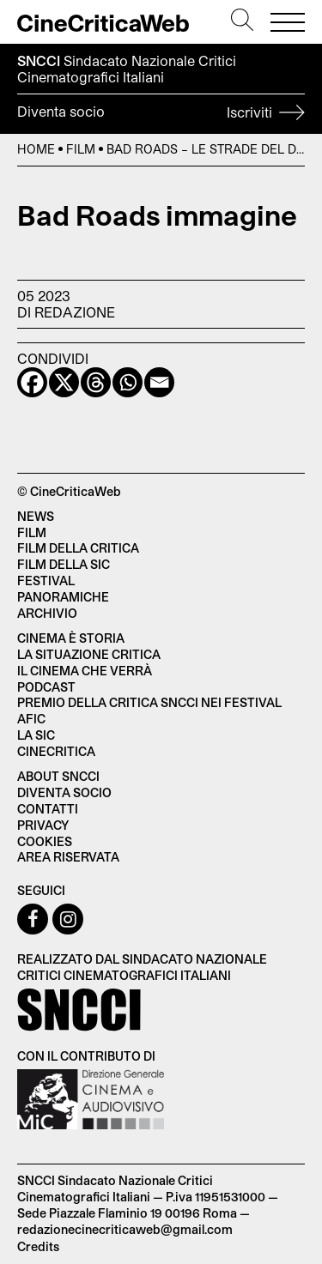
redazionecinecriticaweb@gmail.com (125, 1229)
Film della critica (78, 548)
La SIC (36, 735)
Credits (38, 1246)
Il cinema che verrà (84, 670)
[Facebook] (32, 382)
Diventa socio (161, 114)
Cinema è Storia (71, 638)
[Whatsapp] (127, 382)
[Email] (159, 382)
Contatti (47, 808)
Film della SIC (63, 564)
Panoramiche (63, 597)
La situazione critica (89, 654)
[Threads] (96, 382)
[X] (64, 382)
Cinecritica (56, 751)
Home (36, 149)
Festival (46, 580)
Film (80, 149)
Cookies (44, 841)
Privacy (43, 825)
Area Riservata (68, 857)
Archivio (47, 613)
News (35, 516)
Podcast (46, 687)
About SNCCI (58, 776)
